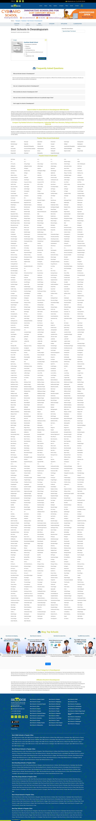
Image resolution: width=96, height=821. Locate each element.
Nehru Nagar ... (40, 445)
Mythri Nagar (13, 425)
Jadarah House (40, 329)
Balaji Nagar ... (14, 204)
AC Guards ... (13, 163)
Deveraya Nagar (14, 257)
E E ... (25, 268)
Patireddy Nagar (80, 473)
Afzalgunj (26, 168)
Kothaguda (79, 359)
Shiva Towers (80, 545)
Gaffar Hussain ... (27, 279)
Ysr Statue (66, 618)
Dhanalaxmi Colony (28, 257)
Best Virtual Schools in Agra (30, 805)
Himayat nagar (27, 307)
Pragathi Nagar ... (27, 479)
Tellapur (79, 577)
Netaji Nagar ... (27, 448)
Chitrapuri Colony (81, 243)
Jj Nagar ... (26, 338)
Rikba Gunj (79, 504)
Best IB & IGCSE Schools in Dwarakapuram (42, 685)
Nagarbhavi (13, 429)
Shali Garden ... (80, 536)
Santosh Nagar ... (27, 527)
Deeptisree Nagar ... (81, 252)
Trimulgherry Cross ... (28, 586)
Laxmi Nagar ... (54, 375)
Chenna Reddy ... (14, 241)
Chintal (25, 243)
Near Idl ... (79, 438)
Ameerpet (26, 177)
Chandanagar (67, 236)
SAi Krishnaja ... (54, 514)
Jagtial (12, 146)
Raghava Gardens (68, 488)
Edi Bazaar (79, 270)
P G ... (25, 463)
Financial (26, 277)
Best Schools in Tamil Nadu (55, 718)
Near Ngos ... (53, 441)
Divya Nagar (53, 259)
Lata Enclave (26, 375)
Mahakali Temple (14, 386)
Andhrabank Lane (54, 179)
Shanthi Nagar (27, 543)
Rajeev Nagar (40, 493)
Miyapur (39, 411)
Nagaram (53, 427)
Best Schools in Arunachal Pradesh (38, 704)
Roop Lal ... (13, 509)
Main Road (53, 388)
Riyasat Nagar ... (40, 507)
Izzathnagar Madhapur (15, 329)
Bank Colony (26, 209)
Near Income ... (14, 441)
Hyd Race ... (13, 318)
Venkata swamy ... (68, 598)
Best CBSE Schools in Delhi (18, 737)
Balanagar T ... (80, 204)
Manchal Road (67, 393)
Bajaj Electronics (27, 202)
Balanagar (66, 204)
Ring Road (13, 507)
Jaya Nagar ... (40, 334)
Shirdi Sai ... (53, 545)
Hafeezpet (39, 298)
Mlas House (39, 413)
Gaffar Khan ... (40, 279)
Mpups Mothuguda (68, 418)
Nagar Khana (27, 427)
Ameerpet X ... (40, 177)
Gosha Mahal (67, 288)
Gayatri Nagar (40, 284)
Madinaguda (66, 384)
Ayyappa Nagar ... (81, 193)
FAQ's (67, 5)
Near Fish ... (79, 436)
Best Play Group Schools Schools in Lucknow (49, 783)
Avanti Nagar (13, 193)
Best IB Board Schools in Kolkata (50, 751)
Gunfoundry (39, 295)
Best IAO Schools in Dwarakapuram (30, 688)
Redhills (12, 504)
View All (48, 664)
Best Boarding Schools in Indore (24, 769)
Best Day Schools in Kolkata (45, 810)
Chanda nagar (27, 236)
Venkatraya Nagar (14, 602)
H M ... (52, 295)
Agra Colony (66, 168)
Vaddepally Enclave (41, 591)
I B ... (52, 320)
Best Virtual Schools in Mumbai (37, 799)
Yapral (65, 616)
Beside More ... (27, 216)
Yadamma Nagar (27, 616)
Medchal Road (80, 404)
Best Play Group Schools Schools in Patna (66, 787)
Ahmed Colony (14, 170)
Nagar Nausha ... (40, 427)
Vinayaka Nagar (54, 607)
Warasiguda (26, 614)
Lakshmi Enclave (40, 370)
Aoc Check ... (66, 182)
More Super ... (40, 416)
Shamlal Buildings (14, 541)
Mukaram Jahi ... (27, 420)
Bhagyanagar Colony (15, 220)
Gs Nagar (13, 293)
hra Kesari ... (40, 313)
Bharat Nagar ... (54, 220)
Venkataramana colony (29, 600)
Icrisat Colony (27, 323)
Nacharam (66, 425)
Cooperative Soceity (81, 245)
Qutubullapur (53, 486)
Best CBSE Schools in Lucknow (63, 739)
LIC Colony (26, 377)
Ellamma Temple (14, 273)
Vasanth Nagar (67, 593)
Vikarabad (26, 153)
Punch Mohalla (80, 482)
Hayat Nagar (80, 302)
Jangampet (53, 332)
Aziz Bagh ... (40, 195)
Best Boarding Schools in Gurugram (26, 773)
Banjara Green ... (67, 207)
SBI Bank (52, 532)
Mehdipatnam (14, 409)
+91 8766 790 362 (16, 711)
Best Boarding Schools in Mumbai (43, 767)
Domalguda (39, 261)
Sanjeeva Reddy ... (28, 525)
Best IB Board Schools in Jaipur (24, 757)
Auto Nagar (53, 191)
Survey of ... (26, 573)
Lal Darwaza (53, 370)
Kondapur (53, 359)
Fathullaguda (67, 275)
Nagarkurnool (27, 150)
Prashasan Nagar (14, 482)
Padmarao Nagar (41, 466)
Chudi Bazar (26, 245)
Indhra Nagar (40, 325)
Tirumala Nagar (27, 582)
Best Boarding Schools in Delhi (19, 765)
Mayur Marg (13, 404)
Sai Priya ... (39, 516)
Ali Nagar (39, 173)
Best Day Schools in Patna (22, 817)
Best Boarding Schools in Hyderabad (67, 765)
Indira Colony (67, 325)
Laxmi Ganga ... (40, 375)
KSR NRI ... (66, 366)
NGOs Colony (53, 452)
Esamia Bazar (40, 273)
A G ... (38, 159)
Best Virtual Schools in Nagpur (41, 801)
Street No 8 (66, 568)
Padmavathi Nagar (68, 466)
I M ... (78, 320)
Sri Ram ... (66, 559)
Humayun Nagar (80, 316)
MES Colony (39, 409)
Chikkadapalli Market (55, 241)
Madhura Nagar (27, 384)
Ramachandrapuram (15, 498)
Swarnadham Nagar (28, 575)
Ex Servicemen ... (80, 273)
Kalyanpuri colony (27, 345)
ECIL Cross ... (40, 270)
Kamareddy (13, 148)
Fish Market (39, 277)
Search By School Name (67, 28)
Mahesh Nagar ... (14, 388)
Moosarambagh (27, 416)
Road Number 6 (80, 507)
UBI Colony (13, 589)
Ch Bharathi (79, 232)
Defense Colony (27, 254)
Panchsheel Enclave (68, 468)
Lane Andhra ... (54, 373)
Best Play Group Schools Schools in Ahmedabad (27, 783)
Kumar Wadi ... (27, 368)
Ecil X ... (65, 270)
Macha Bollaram (54, 379)
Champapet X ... (67, 234)
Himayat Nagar (40, 307)
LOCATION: (16, 24)
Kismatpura (79, 357)
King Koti (39, 357)
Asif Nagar (39, 188)
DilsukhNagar (27, 259)
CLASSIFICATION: (78, 24)
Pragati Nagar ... (54, 479)
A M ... (65, 159)
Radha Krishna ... (81, 486)
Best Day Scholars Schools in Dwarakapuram (75, 673)
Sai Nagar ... (13, 516)
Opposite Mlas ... (14, 461)
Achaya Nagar (27, 163)
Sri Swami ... (13, 564)
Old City (12, 459)
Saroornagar (66, 529)
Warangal (26, 141)
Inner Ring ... (40, 327)
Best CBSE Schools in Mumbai (32, 739)
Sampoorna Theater (15, 523)
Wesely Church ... (54, 614)
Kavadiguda (79, 352)
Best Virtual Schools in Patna (41, 803)
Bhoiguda (79, 223)
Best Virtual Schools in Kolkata (48, 797)
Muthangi (39, 423)
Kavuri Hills (13, 354)
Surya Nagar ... (80, 573)
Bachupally (13, 200)
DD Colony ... (53, 252)
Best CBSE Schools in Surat (19, 741)
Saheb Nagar (66, 511)
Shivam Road (40, 548)
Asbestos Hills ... (80, 186)
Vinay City (39, 607)
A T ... (52, 161)
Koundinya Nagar (41, 361)
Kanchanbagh (54, 348)
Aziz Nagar (53, 195)
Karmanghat (66, 350)
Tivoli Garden (66, 582)
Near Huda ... (67, 438)
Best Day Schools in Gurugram (50, 817)
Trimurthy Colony (40, 586)
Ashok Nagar (26, 188)
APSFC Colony (67, 184)
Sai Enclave (26, 514)
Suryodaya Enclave (15, 575)
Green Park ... (67, 291)
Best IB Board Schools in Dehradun (65, 755)
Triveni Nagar (53, 586)
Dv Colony (53, 266)
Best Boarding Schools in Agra (56, 773)
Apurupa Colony (14, 186)
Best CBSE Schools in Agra (18, 745)
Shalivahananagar (54, 539)
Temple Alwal (26, 579)
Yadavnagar (39, 616)
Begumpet (79, 211)
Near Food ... (13, 438)
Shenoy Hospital (14, 545)
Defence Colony (14, 254)
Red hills (52, 502)
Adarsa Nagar (40, 163)
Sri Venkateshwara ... (28, 564)
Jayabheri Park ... (54, 334)
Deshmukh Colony (54, 254)
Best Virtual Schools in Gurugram (72, 803)
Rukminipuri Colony (81, 509)
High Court (66, 304)
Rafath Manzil (27, 488)
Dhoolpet (66, 257)
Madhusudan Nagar (55, 384)
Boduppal (79, 225)
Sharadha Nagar (54, 543)
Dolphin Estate (27, 261)
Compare (61, 5)
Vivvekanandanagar (41, 611)
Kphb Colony (80, 361)
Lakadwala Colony (81, 368)
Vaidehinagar (53, 591)
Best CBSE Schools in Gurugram (62, 743)
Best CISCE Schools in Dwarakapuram (72, 686)
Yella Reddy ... (80, 616)
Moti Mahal (79, 416)
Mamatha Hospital (54, 393)
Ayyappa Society (14, 195)
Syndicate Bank (54, 575)
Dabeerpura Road (14, 250)
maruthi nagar (67, 400)
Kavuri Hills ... (27, 354)
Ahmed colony (27, 170)
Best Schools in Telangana (74, 723)
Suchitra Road (40, 570)
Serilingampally (14, 536)
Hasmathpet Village (55, 302)
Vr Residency (66, 611)
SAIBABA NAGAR (81, 516)
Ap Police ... (79, 182)
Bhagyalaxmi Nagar (68, 218)
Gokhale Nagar (27, 286)
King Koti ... (53, 357)
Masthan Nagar (40, 402)
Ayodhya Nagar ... (54, 193)
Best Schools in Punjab (54, 711)
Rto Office (66, 509)
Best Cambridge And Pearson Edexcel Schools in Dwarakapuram (36, 690)
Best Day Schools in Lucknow (57, 813)
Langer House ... (14, 375)
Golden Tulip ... (80, 286)
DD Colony (39, 252)
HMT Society (40, 311)
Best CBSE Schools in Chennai (77, 737)
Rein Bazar (26, 504)
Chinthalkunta (54, 243)
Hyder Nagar (26, 318)
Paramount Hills (54, 470)
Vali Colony (13, 593)
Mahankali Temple (41, 386)
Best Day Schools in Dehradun (40, 815)
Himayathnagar (80, 307)
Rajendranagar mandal (69, 493)
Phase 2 (39, 475)
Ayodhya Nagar (40, 193)
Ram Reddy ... (80, 495)
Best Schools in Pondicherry (74, 704)
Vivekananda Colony (55, 609)
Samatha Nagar (54, 520)
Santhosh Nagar (80, 525)
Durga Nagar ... (80, 263)
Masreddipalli (27, 402)
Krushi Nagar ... (54, 366)
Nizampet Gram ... (54, 454)
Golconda (66, 286)
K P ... (78, 341)
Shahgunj (53, 536)
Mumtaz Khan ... (67, 420)
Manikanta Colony (41, 395)
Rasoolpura (13, 502)
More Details (42, 58)
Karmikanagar (80, 350)
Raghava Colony (54, 488)
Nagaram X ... (80, 427)
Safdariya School (40, 511)
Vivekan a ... (39, 609)
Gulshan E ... (80, 293)
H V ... (65, 295)
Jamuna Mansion (81, 329)
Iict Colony (66, 323)
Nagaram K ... (67, 427)
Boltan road (26, 227)
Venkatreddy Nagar (41, 602)
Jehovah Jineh (54, 336)
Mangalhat (26, 395)
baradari (66, 209)
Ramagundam (80, 141)
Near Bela (39, 436)
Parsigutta (13, 473)
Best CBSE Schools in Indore (77, 739)
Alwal (25, 175)
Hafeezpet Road (54, 298)
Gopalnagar (39, 288)
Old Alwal (79, 457)
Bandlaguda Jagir (41, 207)
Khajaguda (13, 357)
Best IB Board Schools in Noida (32, 759)
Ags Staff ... (79, 168)
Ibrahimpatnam (14, 323)
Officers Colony (67, 457)
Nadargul (13, 427)
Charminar (79, 238)
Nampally (39, 432)
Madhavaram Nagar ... (68, 382)
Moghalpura (66, 413)
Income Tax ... (13, 325)
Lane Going (66, 373)
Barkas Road (80, 209)
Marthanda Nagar (41, 400)
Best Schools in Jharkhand (74, 719)
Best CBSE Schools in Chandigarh (46, 743)
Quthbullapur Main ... (41, 486)
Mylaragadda (67, 423)
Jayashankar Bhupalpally (69, 146)
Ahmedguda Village (41, 170)
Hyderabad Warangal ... (82, 318)
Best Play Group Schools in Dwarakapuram (35, 672)
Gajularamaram (54, 279)
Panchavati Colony (55, 468)
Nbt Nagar (13, 436)
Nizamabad (39, 141)
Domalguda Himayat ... (55, 261)
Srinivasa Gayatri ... (15, 566)
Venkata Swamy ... (54, 598)
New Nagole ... (80, 450)
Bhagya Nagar (14, 218)
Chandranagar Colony (28, 238)
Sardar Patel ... (14, 529)
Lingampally (79, 377)
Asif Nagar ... (53, 188)
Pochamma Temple (41, 477)
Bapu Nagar (39, 209)
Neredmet (79, 445)
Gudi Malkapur (27, 293)
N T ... (52, 425)
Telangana (17, 20)
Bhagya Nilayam (54, 218)
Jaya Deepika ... (14, 334)
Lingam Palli (66, 377)
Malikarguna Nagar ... (41, 391)
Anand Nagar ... (67, 177)
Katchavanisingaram (55, 352)
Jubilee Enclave (14, 341)
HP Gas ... (26, 313)
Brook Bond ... (80, 229)
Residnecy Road (40, 504)
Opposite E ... (67, 459)
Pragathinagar (40, 479)
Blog (50, 5)
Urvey (65, 589)
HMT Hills (79, 309)
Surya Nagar (66, 573)
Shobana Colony (67, 548)
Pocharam (53, 477)
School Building (40, 534)
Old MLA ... (26, 459)
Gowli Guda (53, 291)
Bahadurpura (80, 200)
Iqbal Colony (66, 327)
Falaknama (26, 275)
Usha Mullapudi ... (14, 591)
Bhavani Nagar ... (54, 223)
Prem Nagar (39, 482)
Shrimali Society (80, 548)
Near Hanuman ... (54, 438)
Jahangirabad (54, 329)
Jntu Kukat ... (40, 338)
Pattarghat (26, 475)
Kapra (38, 350)
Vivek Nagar (13, 609)
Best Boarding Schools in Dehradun (70, 769)
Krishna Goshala (80, 363)
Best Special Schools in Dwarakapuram (19, 675)
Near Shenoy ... (14, 443)
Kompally (26, 359)
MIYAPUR (53, 411)
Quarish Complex (27, 486)
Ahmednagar (53, 170)
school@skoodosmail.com (17, 708)
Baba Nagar (79, 198)
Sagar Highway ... (54, 511)
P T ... (52, 463)
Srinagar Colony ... (54, 564)
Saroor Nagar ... (54, 529)
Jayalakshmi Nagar (68, 334)
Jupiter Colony (67, 341)
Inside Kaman (53, 327)
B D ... (25, 198)
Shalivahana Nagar (41, 539)
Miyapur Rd (79, 411)
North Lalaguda (14, 457)
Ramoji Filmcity (67, 498)
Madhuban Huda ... (15, 384)
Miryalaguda (80, 144)
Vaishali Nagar (67, 591)
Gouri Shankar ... (80, 288)
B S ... (65, 198)
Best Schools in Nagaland (55, 706)
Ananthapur (26, 179)
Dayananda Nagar (28, 252)
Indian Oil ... (53, 325)
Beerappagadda (54, 211)
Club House (53, 245)
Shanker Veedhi (14, 543)
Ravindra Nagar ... (41, 502)
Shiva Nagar (66, 545)
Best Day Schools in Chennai (73, 810)
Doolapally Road (14, 263)
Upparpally (53, 589)
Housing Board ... (81, 311)
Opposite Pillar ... (40, 461)
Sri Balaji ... (79, 557)
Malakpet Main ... (27, 391)
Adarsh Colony (54, 163)
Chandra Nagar (14, 238)
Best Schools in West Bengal (55, 725)
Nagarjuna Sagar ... (41, 429)
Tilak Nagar (79, 579)
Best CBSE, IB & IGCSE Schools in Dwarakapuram (55, 683)
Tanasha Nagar (14, 577)
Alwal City (39, 175)
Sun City (79, 570)
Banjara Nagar (14, 209)
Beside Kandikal (80, 213)
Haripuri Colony (27, 302)
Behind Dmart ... (27, 213)
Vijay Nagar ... (14, 604)
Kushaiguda (53, 368)
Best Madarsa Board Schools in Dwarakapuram (48, 688)
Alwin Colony (53, 175)
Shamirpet (66, 539)
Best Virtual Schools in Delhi (18, 797)
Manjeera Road (67, 395)
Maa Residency (40, 379)
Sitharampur (80, 552)
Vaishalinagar (80, 591)
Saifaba (39, 518)
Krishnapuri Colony (28, 366)
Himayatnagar (14, 309)
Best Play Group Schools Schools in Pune (56, 781)
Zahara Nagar (80, 618)
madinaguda (80, 384)
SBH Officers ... (40, 532)
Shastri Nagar (80, 543)
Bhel (65, 223)
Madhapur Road (27, 382)
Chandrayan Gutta (54, 238)
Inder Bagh (26, 325)
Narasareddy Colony (15, 434)
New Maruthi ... (40, 450)
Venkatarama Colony (15, 600)
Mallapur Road (14, 393)
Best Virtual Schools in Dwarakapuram (57, 673)
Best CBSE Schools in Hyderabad (62, 737)
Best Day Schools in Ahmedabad (43, 813)
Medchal (52, 404)
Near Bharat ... (54, 436)
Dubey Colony (40, 263)
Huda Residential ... (55, 316)
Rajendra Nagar (54, 493)
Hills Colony (13, 307)
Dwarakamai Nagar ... (68, 266)
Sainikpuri (66, 518)
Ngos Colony (66, 452)
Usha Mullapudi (80, 589)
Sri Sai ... (12, 561)
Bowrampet (26, 229)
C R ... (52, 232)
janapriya (13, 332)
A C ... (25, 159)
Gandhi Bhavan (14, 282)
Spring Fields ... (27, 557)
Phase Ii (65, 475)
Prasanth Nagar (80, 479)
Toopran (66, 584)
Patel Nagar (53, 473)
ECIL (25, 270)
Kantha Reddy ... (27, 350)
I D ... (65, 320)
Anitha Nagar (67, 179)
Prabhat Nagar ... (67, 477)
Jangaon (52, 146)
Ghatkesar (13, 286)
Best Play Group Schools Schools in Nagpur (36, 785)
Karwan (25, 352)
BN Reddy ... (53, 225)
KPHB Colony (67, 361)
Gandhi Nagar (27, 282)
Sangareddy (13, 153)
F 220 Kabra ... (14, 275)
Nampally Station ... (68, 432)
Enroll (71, 5)
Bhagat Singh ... (80, 216)
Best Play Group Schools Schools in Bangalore (41, 779)
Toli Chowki (39, 584)
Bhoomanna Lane (14, 225)
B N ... (52, 198)
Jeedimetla (13, 336)
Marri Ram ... (26, 400)
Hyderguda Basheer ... (28, 320)
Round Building (27, 509)
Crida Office (13, 248)
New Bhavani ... (54, 448)
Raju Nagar (39, 495)
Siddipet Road (53, 550)
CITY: (28, 24)
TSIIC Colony (66, 586)
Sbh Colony (26, 532)
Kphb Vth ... (53, 363)
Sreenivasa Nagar (54, 557)
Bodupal (66, 225)
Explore (55, 5)
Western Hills (13, 616)
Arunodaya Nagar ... (55, 186)
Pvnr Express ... (14, 486)
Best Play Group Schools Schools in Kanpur (46, 787)
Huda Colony (53, 313)
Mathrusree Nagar (54, 402)
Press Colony (53, 482)
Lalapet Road (13, 373)
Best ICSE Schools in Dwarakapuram (34, 682)
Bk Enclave (26, 225)
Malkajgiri (53, 391)
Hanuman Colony (41, 300)
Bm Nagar (39, 225)
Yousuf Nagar (13, 618)
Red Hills (66, 502)
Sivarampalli (26, 554)
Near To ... (53, 443)
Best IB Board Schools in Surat (34, 755)
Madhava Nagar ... (41, 382)
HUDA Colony (80, 313)
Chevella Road (40, 241)
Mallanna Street (67, 391)
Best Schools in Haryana (35, 711)
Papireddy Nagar (27, 470)
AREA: (39, 24)
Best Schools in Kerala (35, 720)
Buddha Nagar (27, 232)
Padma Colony (14, 466)
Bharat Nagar (40, 220)
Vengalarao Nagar (14, 598)
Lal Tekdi (66, 370)
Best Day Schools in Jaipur (67, 815)
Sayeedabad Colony (15, 532)
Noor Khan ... (80, 454)
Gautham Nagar (14, 284)
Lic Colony (39, 377)
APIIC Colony (40, 184)
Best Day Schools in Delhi (17, 810)
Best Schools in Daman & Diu (74, 708)
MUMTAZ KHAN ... (54, 420)
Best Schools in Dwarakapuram (34, 20)
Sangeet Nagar (67, 523)
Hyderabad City (54, 318)
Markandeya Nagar (68, 398)
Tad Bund (66, 575)
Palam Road (13, 468)
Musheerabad (27, 423)
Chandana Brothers (55, 236)
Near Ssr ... (26, 443)
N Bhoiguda (39, 425)
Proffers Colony (67, 482)
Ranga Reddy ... (27, 500)
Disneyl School (40, 259)
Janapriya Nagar (27, 332)
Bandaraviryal (27, 207)
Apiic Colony (26, 184)
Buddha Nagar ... (40, 232)
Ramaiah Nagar (27, 498)
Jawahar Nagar (80, 332)
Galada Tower (67, 279)
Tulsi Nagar (79, 586)
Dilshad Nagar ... (80, 257)
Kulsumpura (13, 368)
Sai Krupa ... (66, 514)
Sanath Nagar (27, 523)
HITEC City (53, 309)
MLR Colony (53, 413)
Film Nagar (13, 277)
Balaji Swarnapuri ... (28, 204)
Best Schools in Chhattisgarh (74, 721)
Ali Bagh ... (26, 173)
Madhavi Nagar (80, 382)
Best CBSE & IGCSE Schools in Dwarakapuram (75, 683)
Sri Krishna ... (27, 559)
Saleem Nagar (40, 520)
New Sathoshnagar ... (28, 452)
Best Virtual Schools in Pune (22, 799)
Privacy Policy (14, 728)
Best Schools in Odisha (54, 708)
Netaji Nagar (13, 448)
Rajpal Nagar (13, 495)
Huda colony (66, 313)
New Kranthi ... (27, 450)
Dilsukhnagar (13, 259)
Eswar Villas (66, 273)
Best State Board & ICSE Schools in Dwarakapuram (28, 686)
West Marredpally (81, 614)
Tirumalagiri (39, 582)
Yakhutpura (53, 616)
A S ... (25, 161)
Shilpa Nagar (40, 545)
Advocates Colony (68, 166)
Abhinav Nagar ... (67, 161)
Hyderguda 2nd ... (14, 320)
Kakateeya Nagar (81, 343)
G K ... (78, 277)
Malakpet (13, 391)
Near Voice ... (67, 443)
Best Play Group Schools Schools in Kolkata (63, 779)
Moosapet (13, 416)
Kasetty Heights (40, 352)
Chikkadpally (66, 241)
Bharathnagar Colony (15, 223)
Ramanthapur (54, 498)
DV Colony (39, 266)
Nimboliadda (80, 452)
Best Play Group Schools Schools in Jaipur (26, 787)
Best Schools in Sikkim (54, 715)
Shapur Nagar (40, 543)
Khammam (53, 141)
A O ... (78, 159)
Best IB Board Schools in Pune (28, 753)
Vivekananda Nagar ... (82, 609)
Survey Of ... (39, 573)
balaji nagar (79, 202)
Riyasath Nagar (54, 507)
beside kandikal (67, 213)
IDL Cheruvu (39, 323)
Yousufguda (39, 618)
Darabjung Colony (81, 250)
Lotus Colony (13, 379)
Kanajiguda (26, 348)
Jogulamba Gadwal (81, 146)
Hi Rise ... (53, 304)
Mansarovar (13, 398)
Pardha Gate (66, 470)
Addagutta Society (28, 166)
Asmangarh (13, 191)
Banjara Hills (80, 207)
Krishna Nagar (14, 366)
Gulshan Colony (54, 293)
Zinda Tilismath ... (14, 620)
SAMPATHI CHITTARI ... (82, 520)
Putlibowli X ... (67, 484)
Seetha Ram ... (80, 534)
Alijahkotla (53, 173)
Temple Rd (53, 579)
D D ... (52, 248)
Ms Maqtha (13, 420)
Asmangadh (79, 188)
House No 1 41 (67, 311)
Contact (77, 5)
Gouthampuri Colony (41, 291)
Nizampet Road (67, 454)
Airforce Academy (67, 170)
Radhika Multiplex (14, 488)
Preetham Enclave (28, 482)
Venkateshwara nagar (68, 600)
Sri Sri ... (79, 561)
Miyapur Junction (67, 411)
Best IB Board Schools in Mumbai (43, 753)
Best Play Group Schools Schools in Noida (57, 789)
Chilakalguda (13, 243)
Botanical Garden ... (68, 227)
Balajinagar (39, 204)
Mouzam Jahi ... (40, 418)
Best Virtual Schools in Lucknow (68, 799)
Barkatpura (13, 211)
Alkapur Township (67, 173)
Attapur (39, 191)
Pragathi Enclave (80, 477)
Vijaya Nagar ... (27, 604)
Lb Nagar (79, 375)
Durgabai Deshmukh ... (28, 266)
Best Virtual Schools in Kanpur (27, 803)
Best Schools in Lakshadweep (74, 706)
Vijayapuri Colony (54, 604)
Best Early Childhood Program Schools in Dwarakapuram (52, 686)
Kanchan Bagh (40, 348)
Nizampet (26, 454)
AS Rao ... (66, 186)
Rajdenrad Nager (27, 493)
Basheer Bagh (27, 211)
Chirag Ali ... (66, 243)
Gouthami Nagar (27, 291)
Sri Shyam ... (66, 561)
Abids (78, 161)
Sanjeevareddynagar (55, 525)
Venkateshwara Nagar (55, 600)
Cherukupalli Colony (28, 241)
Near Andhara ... (27, 436)
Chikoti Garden (80, 241)
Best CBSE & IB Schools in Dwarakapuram (35, 683)
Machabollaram (67, 379)
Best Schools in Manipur (54, 699)
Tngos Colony (13, 584)
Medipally (26, 407)
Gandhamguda (80, 279)
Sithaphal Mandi (67, 552)
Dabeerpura (79, 248)
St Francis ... (13, 568)
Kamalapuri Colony (81, 345)
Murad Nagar (13, 423)
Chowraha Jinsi (14, 245)
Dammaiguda (53, 250)
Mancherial (53, 148)
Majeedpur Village (81, 388)
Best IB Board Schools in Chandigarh (69, 757)
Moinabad (79, 413)
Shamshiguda (40, 541)
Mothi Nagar (53, 416)
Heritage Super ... (41, 304)
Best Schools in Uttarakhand (74, 716)
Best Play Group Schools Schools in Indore (69, 783)
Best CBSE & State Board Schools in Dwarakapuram (22, 685)
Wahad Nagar (80, 611)
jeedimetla (26, 336)
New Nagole (66, 450)
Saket (78, 518)
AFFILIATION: (64, 24)
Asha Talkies (13, 188)
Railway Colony (67, 491)
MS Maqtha (79, 418)
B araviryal (13, 198)
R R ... (65, 486)
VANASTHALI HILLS (28, 593)
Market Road (80, 398)
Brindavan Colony (67, 229)
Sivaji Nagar (13, 554)
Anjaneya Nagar (80, 179)
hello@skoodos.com (71, 1)
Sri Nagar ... (39, 559)
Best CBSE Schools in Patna (32, 743)
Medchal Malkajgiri (68, 148)
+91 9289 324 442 (16, 713)
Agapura (39, 168)
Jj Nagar (79, 336)
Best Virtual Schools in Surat (27, 801)
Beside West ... (67, 216)
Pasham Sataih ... (27, 473)
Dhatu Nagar (53, 257)
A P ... (12, 161)
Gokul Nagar (40, 286)
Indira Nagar (80, 325)
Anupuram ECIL (40, 182)
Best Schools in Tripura (54, 720)
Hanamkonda (40, 146)
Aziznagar (66, 195)
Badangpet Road (67, 200)
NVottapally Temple (28, 457)
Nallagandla (13, 432)
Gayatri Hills (26, 284)
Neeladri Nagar (80, 443)
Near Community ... (68, 436)
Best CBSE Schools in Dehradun (47, 741)
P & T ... (79, 461)
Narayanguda (27, 434)
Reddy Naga (79, 502)
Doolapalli (79, 261)
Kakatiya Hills (13, 345)
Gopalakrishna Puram (28, 288)
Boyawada (53, 229)
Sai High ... (39, 514)
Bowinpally (13, 229)
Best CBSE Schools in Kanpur (18, 743)
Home (40, 5)
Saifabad (52, 518)
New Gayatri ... (14, 450)
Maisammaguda (67, 388)
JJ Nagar (13, 338)
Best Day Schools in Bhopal (54, 815)
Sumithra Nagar (67, 570)
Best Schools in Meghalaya (55, 701)
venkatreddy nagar (28, 602)
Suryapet (52, 144)
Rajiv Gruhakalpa (80, 493)
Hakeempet (66, 298)
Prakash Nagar (67, 479)
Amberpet (79, 175)
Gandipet (66, 282)
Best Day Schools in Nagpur (26, 815)
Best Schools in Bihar (35, 706)
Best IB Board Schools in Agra (46, 759)
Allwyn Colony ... (14, 175)
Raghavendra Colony (81, 488)
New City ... (79, 448)
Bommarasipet (40, 227)
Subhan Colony (80, 568)
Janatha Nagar (40, 332)
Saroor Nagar (40, 529)
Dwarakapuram (80, 266)
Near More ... (40, 441)
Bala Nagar (53, 202)
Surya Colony (53, 573)
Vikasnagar (13, 607)
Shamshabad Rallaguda (29, 541)
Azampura (26, 195)
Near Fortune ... (27, 438)
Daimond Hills (40, 250)
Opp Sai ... (53, 459)
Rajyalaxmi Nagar (54, 495)
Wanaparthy (40, 153)
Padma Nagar (27, 466)
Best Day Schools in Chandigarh (35, 817)
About (45, 5)
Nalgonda (26, 144)
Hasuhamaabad (67, 302)
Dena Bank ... (40, 254)
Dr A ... (25, 263)
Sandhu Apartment (55, 523)
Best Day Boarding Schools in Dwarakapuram (72, 672)
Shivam (25, 548)
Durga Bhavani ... (54, 263)
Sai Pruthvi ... (53, 516)
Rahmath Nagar (54, 491)
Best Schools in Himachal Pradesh (37, 713)
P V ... (65, 463)
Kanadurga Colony (14, 348)
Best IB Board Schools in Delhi (19, 751)
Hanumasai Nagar (14, 302)
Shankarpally (80, 541)
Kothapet (13, 361)
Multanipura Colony (41, 420)
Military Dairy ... (80, 409)
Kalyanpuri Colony (41, 345)
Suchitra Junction (27, 570)
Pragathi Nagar (14, 479)
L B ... (65, 368)
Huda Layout (26, 316)
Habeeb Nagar (14, 298)
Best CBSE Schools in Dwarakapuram (18, 682)
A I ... (52, 159)
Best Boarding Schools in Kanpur (47, 771)
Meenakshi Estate (41, 407)
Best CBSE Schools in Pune (19, 739)
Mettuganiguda (54, 409)
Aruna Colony (40, 186)
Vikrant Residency (27, 607)
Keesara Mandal (40, 354)
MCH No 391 (40, 404)
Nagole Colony (67, 429)
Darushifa (13, 252)
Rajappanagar (14, 493)
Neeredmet (13, 445)
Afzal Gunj (79, 166)
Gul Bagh (39, 293)
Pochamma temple (28, 477)
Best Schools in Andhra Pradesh (37, 699)
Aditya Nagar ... (54, 166)
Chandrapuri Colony (41, 238)
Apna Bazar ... (54, 184)
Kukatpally (79, 366)
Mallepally (26, 393)
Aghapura (53, 168)
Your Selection (16, 819)
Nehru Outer (53, 445)
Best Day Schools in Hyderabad (59, 810)
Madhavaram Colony (55, 382)
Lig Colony (53, 377)
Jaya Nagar (26, 334)
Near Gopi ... (40, 438)
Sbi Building (66, 532)
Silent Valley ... (14, 552)
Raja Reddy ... (80, 491)
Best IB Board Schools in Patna (54, 757)
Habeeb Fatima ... (81, 295)
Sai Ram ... (66, 516)
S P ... (25, 511)
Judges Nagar (54, 341)
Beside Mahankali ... (15, 216)
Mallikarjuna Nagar (41, 393)
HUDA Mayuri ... (40, 316)
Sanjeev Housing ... (81, 523)
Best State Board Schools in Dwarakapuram (70, 682)
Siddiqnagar (66, 550)
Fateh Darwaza (54, 275)
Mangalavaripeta (14, 395)
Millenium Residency (15, 411)
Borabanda (53, 227)
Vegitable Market (54, 595)
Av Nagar (66, 191)
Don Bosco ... (67, 261)
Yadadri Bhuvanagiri (55, 153)
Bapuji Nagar (53, 209)
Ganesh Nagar (80, 282)
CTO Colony (26, 248)
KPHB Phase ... (27, 363)
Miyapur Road (14, 413)
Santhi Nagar (67, 525)
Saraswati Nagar (80, 527)
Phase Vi (79, 475)
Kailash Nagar (67, 343)
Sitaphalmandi (54, 552)
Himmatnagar (27, 309)
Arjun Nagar (26, 186)
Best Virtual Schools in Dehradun (56, 801)
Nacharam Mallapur (81, 425)
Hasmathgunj (40, 302)
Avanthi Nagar (80, 191)
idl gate (52, 323)
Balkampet (13, 207)
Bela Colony (53, 213)
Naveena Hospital (67, 434)
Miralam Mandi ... (27, 411)
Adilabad (39, 144)
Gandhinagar (53, 282)
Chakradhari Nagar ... (55, 234)
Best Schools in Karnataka (36, 718)
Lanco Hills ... (40, 373)
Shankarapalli (53, 541)
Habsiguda (26, 298)
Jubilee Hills (26, 341)
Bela (38, 213)
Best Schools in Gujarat (35, 708)
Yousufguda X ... (54, 618)
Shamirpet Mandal (81, 539)
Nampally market (54, 432)
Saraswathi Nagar (68, 527)
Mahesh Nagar (80, 386)
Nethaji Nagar (40, 448)
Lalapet (79, 370)
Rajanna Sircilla (67, 150)
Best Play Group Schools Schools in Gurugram (37, 789)
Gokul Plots (53, 286)
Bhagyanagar (80, 218)
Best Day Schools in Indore (71, 813)
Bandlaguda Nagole (55, 207)
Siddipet (65, 144)
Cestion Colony (67, 232)
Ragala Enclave (40, 488)
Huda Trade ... (67, 316)
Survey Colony (14, 573)
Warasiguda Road (41, 614)
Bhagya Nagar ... (27, 218)
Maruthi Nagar (54, 400)
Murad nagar (80, 420)
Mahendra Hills (67, 386)
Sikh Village (79, 550)
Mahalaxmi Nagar (27, 386)
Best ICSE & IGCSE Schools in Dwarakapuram (61, 685)
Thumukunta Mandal (68, 579)
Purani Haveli (40, 484)
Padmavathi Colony (55, 466)
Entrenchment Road (28, 273)
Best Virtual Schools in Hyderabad (63, 797)
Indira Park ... (27, 327)
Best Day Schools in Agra (76, 817)
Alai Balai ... (13, 173)
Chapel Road (66, 238)
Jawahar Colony (67, 332)
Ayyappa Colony (67, 193)
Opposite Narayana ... (28, 461)
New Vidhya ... (40, 452)
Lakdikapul (13, 370)
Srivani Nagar (53, 566)
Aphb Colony (13, 184)
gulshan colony (67, 293)
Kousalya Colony (54, 361)
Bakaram (39, 202)
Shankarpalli (66, 541)
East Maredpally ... (14, 270)
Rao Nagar (53, 500)
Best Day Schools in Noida (64, 817)
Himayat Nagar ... (54, 307)
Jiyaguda (66, 336)
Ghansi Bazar (80, 284)
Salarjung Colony (27, 520)
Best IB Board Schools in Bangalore (34, 751)
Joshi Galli (66, 338)
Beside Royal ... (40, 216)
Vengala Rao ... (80, 595)
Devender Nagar (80, 254)
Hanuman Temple (67, 300)
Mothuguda (66, 416)
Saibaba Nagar (14, 518)
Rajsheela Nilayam (28, 495)
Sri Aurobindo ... (67, 557)
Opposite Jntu (80, 459)
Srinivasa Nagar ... (28, 566)
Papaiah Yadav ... (14, 470)
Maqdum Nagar (40, 398)
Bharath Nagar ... (81, 220)
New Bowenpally (67, 448)
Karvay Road (13, 352)
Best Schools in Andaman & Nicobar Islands (76, 714)
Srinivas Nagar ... (67, 564)
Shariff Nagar (67, 543)
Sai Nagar (79, 514)
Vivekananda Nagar (68, 609)
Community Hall (67, 245)
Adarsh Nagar (67, 163)
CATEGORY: (51, 24)
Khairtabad (66, 354)
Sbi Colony (13, 534)
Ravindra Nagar (27, 502)
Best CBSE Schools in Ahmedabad (47, 739)
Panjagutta (79, 468)
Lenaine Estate (14, 377)
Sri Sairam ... (53, 561)
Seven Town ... (27, 536)
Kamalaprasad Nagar (68, 345)
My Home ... (53, 423)
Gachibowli (13, 279)
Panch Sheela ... (27, 468)
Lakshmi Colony (27, 370)
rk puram (66, 507)
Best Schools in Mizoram (54, 704)
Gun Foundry (26, 295)
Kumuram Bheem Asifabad (29, 148)
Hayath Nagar (14, 304)
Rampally (79, 498)
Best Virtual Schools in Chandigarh (56, 803)
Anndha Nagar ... (14, 182)
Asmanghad (26, 191)
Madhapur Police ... (15, 382)
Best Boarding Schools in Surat (39, 769)
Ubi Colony (26, 589)
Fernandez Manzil (81, 275)
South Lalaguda (80, 554)
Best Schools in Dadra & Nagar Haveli (76, 711)
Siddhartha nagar (27, 550)
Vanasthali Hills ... (41, 593)
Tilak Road (13, 582)
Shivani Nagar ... (54, 548)
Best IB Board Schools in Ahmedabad (59, 753)
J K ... (25, 329)
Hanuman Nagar (54, 300)
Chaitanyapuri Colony (41, 234)
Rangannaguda (40, 500)
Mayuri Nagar (27, 404)
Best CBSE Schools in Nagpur (32, 741)
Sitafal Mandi (40, 552)
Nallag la (79, 429)
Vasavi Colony (14, 595)
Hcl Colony (26, 304)
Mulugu (79, 148)
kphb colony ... (14, 363)
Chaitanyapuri (27, 234)
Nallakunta (26, 432)
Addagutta (13, 166)
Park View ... (80, 470)
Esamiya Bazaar (54, 273)
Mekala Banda (27, 409)
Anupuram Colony (28, 182)
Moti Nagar (13, 418)
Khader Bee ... (53, 354)
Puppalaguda (13, 484)
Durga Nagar (66, 263)
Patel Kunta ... (40, 473)
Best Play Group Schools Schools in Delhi (21, 779)
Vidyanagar (66, 602)
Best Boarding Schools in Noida (41, 773)
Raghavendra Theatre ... (16, 491)
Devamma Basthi (67, 254)
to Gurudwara (27, 584)
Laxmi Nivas (66, 375)
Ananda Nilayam (14, 179)
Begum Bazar (67, 211)
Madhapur (79, 379)
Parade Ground (40, 470)
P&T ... (78, 463)
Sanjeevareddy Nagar (41, 525)
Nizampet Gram (40, 454)
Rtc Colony (53, 509)
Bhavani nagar (27, 223)
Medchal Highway (67, 404)
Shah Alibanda (40, 536)
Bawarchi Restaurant (41, 211)
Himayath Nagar (67, 307)
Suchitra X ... (53, 570)
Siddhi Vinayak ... (40, 550)
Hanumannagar (80, 300)
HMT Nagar (26, 311)
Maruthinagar (80, 400)
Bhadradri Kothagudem (29, 146)
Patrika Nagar (14, 475)
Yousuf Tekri (26, 618)
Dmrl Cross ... (67, 259)
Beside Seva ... (54, 216)
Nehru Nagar (26, 445)
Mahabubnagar (14, 144)
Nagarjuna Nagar (27, 429)
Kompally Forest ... (41, 359)
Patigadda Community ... (69, 473)
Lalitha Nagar (27, 373)
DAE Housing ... (27, 250)
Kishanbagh (66, 357)
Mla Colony (26, 413)
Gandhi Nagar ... (40, 282)
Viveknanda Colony (28, 611)
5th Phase (13, 159)
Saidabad (26, 518)
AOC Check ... (53, 182)
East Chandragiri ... (68, 268)
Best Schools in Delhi (73, 699)
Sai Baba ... (79, 511)
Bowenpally (79, 227)
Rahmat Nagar (40, 491)
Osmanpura (66, 461)
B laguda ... (39, 198)
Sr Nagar (39, 557)
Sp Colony (13, 557)
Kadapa (52, 343)
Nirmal (38, 150)
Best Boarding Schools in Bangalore (34, 765)
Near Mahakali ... (27, 441)
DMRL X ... (79, 259)
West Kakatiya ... (67, 614)
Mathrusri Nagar (67, 402)
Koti (25, 361)
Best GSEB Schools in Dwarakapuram (66, 688)
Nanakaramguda (80, 432)
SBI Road (26, 534)
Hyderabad (23, 20)
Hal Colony (13, 300)
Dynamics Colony (14, 268)
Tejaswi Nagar (67, 577)
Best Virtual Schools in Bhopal (71, 801)
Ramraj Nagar (14, 500)
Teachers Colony (54, 577)
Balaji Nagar (66, 202)
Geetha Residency (54, 284)
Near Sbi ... (79, 441)
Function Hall (67, 277)
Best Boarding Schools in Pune (28, 767)
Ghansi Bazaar (67, 284)
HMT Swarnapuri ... (55, 311)
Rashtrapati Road (81, 500)
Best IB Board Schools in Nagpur (49, 755)
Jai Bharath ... (67, 329)
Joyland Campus (80, 338)
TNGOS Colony (80, 582)
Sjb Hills (39, 554)
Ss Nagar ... (66, 566)
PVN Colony (79, 484)
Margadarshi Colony (55, 398)
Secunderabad (67, 534)
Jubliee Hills (39, 341)
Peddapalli (53, 150)
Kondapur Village (67, 359)
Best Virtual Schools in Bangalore (33, 797)
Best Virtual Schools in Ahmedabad (52, 799)
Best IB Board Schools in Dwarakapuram (51, 682)
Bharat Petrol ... (67, 220)
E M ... (38, 268)
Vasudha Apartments (28, 595)
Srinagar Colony (40, 564)
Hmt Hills (12, 311)
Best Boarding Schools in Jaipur (32, 771)
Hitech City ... (67, 309)
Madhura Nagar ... (41, 384)
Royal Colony (40, 509)
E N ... (52, 268)
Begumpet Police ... (15, 213)
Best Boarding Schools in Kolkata (50, 765)
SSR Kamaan (80, 566)
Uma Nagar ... (40, 589)
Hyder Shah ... (40, 318)
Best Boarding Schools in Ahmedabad (60, 767)
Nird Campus (13, 454)
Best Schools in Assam (35, 701)
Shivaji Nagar (13, 548)
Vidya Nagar (53, 602)
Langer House (80, 373)
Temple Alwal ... (40, 579)
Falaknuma (39, 275)
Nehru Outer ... (67, 445)
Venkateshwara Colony (42, 600)
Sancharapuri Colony (41, 523)
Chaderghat (13, 234)
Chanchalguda (80, 234)
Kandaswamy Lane (68, 348)
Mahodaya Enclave (41, 388)
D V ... (65, 248)
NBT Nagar (79, 434)
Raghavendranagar (28, 491)
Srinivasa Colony (80, 564)
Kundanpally (40, 368)
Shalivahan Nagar (27, 539)
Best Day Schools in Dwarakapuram (18, 672)
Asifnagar (66, 188)
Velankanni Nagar (67, 595)
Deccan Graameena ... (68, 252)
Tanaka (78, 575)
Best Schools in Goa (72, 701)
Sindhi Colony (27, 552)
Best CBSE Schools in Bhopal (61, 741)
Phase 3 (52, 475)
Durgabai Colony (14, 266)
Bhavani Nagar (40, 223)
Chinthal (39, 243)
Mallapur (79, 391)
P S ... (38, 463)
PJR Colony (13, 477)
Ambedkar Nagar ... (68, 175)
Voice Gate (53, 611)
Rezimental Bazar (67, 504)
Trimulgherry (13, 586)
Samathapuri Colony (68, 520)
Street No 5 (53, 568)
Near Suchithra (40, 443)
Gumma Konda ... (14, 295)
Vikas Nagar (79, 604)
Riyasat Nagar (27, 507)
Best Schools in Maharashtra (36, 725)
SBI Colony (79, 532)
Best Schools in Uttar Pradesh (55, 722)
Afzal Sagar (13, 168)
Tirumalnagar (53, 582)
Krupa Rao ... (40, 366)
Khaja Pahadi (80, 354)
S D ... (12, 511)
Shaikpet (66, 536)
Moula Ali (26, 418)
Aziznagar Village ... (81, 195)
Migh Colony (66, 409)
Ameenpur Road (14, 177)
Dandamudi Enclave (68, 250)
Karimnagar (66, 141)
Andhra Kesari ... (40, 179)
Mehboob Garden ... (81, 407)
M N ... (25, 379)
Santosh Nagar (14, 527)
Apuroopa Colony (81, 184)
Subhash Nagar (14, 570)
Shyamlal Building (14, 550)
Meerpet (52, 407)
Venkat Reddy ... (27, 598)
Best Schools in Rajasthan (55, 713)
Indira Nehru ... (14, 327)
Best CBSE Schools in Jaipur (75, 741)
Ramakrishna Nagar (41, 498)
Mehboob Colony (67, 407)
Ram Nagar (66, 495)
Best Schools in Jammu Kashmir (37, 715)
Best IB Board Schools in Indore (20, 755)
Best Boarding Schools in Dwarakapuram (53, 672)
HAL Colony (26, 300)
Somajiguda (66, 554)
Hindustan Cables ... (41, 309)
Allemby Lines (80, 173)
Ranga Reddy (80, 150)
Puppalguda (26, 484)
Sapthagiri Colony (54, 527)
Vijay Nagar (79, 602)
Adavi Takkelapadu (81, 163)
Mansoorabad (27, 398)
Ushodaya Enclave (28, 591)
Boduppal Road (14, 227)
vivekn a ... (13, 611)
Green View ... (80, 291)
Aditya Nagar (40, 166)
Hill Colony (79, 304)
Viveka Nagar (27, 609)
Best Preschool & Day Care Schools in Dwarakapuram (37, 673)
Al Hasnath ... (80, 170)
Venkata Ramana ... (41, 598)
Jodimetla (53, 338)
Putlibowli (53, 484)
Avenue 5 (26, 193)
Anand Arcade (54, 177)
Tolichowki (53, 584)
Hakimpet (79, 298)
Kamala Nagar (54, 345)
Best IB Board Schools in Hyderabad (66, 751)
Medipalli (12, 407)
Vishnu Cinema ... (67, 607)
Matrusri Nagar (80, 402)
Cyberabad (39, 248)
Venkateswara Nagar (81, 600)
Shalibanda (13, 539)
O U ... (52, 457)
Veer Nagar (39, 595)
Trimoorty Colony (80, 584)
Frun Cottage (53, 277)
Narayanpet (13, 150)
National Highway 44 (55, 434)
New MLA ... (53, 450)
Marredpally (13, 400)
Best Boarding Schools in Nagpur (53, 769)
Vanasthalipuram (54, 593)
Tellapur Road (13, 579)
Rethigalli (53, 504)
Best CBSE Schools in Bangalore (32, 737)
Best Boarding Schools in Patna (62, 771)
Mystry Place (80, 423)
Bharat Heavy (27, 220)
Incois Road (79, 323)
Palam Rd (79, 466)
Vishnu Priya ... (80, 607)
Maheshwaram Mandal (29, 388)
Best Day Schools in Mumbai (28, 813)
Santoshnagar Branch (42, 527)
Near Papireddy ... (67, 441)
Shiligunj (26, 545)
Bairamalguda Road (15, 202)
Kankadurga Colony (15, 350)
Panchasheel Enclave (41, 468)
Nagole (52, 429)
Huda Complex (14, 316)
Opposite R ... (53, 461)
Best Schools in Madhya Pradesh (37, 722)
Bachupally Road (27, 200)
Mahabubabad (40, 148)
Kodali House (13, 359)
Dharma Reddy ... (41, 257)
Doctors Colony (14, 261)
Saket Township (14, 520)
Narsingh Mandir (40, 434)
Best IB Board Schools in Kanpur (39, 757)
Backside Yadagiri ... (41, 200)
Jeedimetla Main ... (41, 336)
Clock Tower (39, 245)
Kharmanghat (27, 357)
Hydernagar (39, 320)
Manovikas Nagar (81, 395)
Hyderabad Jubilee (68, 318)
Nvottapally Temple (41, 457)
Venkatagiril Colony (81, 598)
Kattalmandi (66, 352)
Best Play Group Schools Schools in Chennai (36, 781)
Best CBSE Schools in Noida (76, 743)
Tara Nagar (26, 577)
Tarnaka (39, 577)
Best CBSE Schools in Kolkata (47, 737)
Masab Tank (13, 402)
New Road (13, 452)
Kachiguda (39, 343)
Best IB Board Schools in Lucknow (76, 753)
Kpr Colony (66, 363)
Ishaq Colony (80, 327)
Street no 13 (39, 568)
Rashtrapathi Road (68, 500)
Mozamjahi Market (54, 418)
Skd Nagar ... (53, 554)
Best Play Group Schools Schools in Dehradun (57, 785)
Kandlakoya (79, 348)
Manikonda (53, 395)
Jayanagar (79, 334)
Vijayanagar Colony (41, 604)
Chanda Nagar (14, 236)
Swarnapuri (39, 575)
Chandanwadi (80, 236)
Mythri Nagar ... (27, 425)
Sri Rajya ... (53, 559)
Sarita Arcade (27, 529)
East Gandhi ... (80, 268)
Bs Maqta (13, 232)
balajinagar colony (54, 204)
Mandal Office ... (80, 393)
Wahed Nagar (13, 614)
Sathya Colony (80, 529)
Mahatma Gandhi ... (55, 386)
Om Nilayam (39, 459)
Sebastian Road (54, 534)
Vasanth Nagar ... (81, 593)
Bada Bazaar (53, 200)
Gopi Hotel (53, 288)
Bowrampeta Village (41, 229)
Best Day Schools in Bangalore (31, 810)
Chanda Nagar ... (40, 236)
